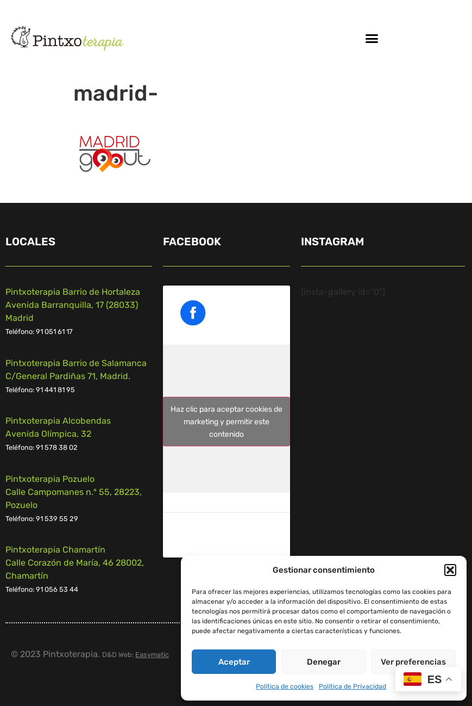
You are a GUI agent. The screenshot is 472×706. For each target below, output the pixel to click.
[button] (450, 570)
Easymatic (152, 655)
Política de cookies (284, 686)
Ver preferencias (413, 662)
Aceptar (234, 662)
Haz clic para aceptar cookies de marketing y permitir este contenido (226, 422)
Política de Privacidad (352, 686)
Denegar (324, 662)
